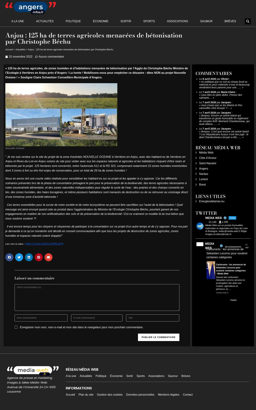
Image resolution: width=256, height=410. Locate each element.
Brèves (230, 21)
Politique (73, 21)
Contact (188, 394)
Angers (203, 168)
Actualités (45, 21)
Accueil (9, 49)
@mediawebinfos (233, 247)
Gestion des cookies (110, 394)
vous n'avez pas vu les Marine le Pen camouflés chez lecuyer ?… (220, 106)
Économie (100, 21)
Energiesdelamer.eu (211, 201)
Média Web (206, 152)
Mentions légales (168, 394)
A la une (17, 21)
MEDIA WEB (209, 246)
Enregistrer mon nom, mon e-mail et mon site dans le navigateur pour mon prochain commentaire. (81, 327)
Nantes (203, 173)
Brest (202, 184)
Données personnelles (140, 394)
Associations (177, 21)
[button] (248, 21)
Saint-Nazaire (207, 163)
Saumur (206, 21)
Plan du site (86, 394)
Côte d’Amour (208, 157)
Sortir (126, 21)
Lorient (203, 179)
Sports (149, 21)
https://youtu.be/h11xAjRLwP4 (44, 243)
